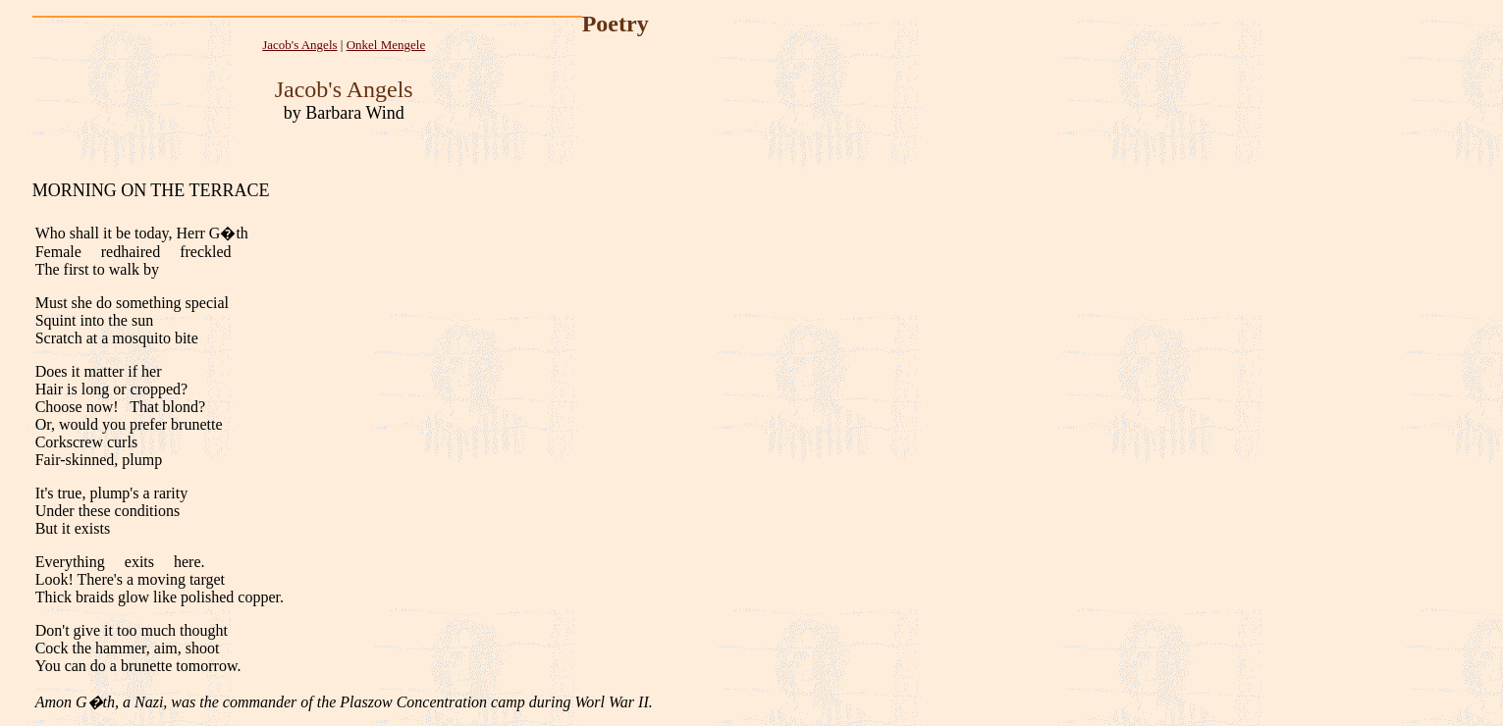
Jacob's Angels (299, 44)
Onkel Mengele (386, 44)
